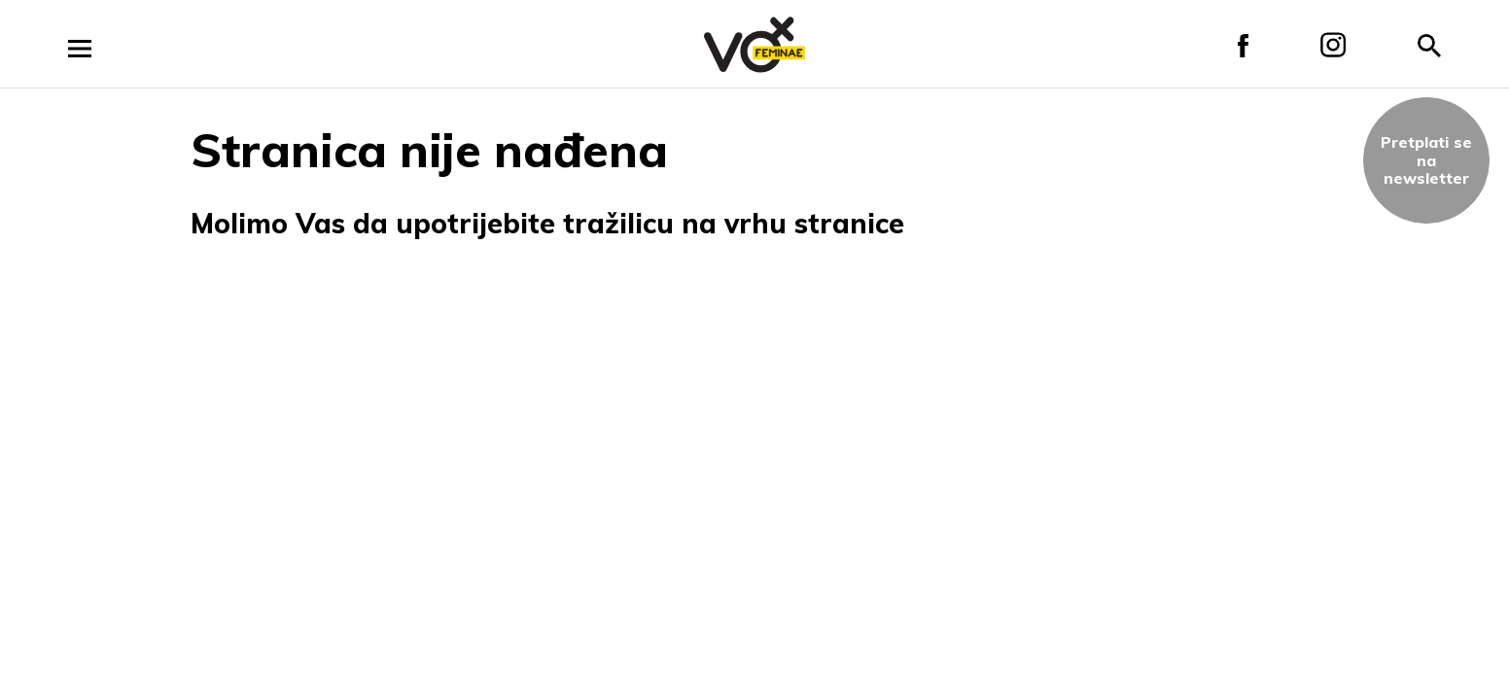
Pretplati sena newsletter (1426, 160)
